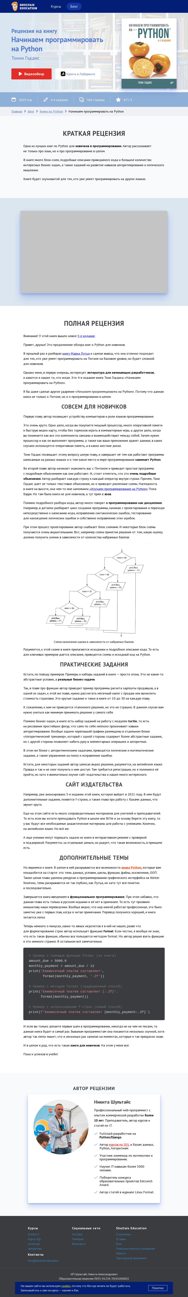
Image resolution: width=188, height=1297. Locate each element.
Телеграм (78, 1239)
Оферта (121, 1253)
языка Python (131, 867)
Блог (74, 6)
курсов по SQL (119, 1144)
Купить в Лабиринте (78, 74)
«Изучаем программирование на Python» (118, 489)
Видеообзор (31, 74)
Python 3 (33, 1234)
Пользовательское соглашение (135, 1248)
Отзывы (121, 1239)
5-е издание (86, 336)
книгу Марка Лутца (76, 353)
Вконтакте (78, 1244)
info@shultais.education (43, 1260)
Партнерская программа (131, 1258)
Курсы (56, 6)
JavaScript (34, 1244)
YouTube (77, 1234)
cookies (65, 1286)
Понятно (158, 1288)
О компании (123, 1234)
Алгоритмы (35, 1248)
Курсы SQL (34, 1239)
